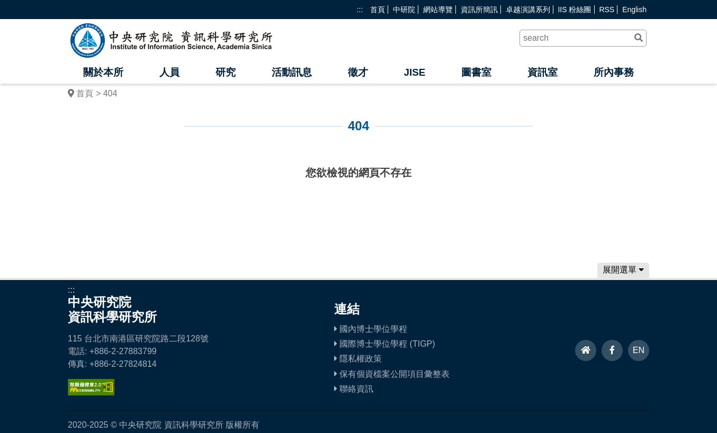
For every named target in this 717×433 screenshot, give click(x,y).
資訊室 (542, 72)
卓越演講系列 (528, 9)
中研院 (404, 9)
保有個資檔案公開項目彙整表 (392, 373)
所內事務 (614, 72)
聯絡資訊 (353, 388)
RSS (606, 9)
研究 (226, 72)
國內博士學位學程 (370, 328)
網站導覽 (438, 9)
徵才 (358, 72)
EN (638, 350)
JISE (414, 72)
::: (359, 9)
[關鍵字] (583, 38)
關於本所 (103, 72)
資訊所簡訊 (479, 9)
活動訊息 (292, 72)
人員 (169, 72)
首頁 (377, 9)
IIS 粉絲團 (574, 9)
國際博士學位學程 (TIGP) (384, 343)
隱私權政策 (358, 358)
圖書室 (476, 72)
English (634, 9)
